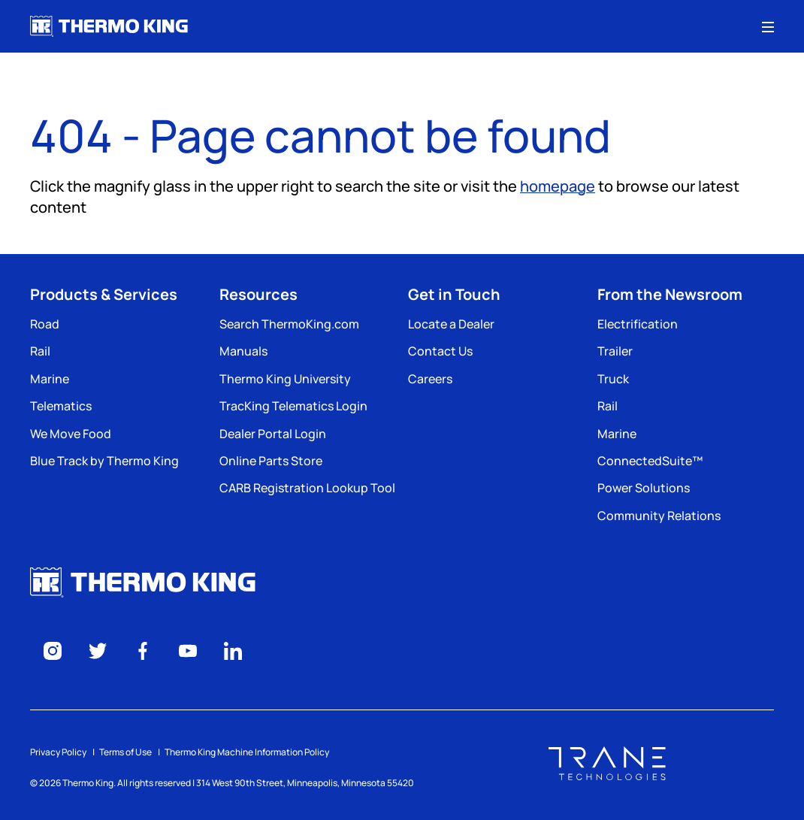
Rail (40, 351)
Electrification (637, 324)
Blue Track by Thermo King (104, 460)
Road (44, 324)
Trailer (615, 351)
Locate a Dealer (451, 324)
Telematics (61, 406)
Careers (430, 379)
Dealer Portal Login (272, 433)
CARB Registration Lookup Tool (307, 488)
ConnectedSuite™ (650, 460)
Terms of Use (125, 752)
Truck (613, 379)
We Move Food (70, 433)
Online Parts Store (270, 460)
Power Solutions (643, 488)
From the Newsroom (669, 294)
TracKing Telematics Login (293, 406)
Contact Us (440, 351)
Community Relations (659, 515)
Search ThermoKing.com (289, 324)
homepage (557, 186)
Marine (49, 379)
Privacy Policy (58, 752)
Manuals (243, 351)
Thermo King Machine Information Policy (247, 752)
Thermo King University (285, 379)
